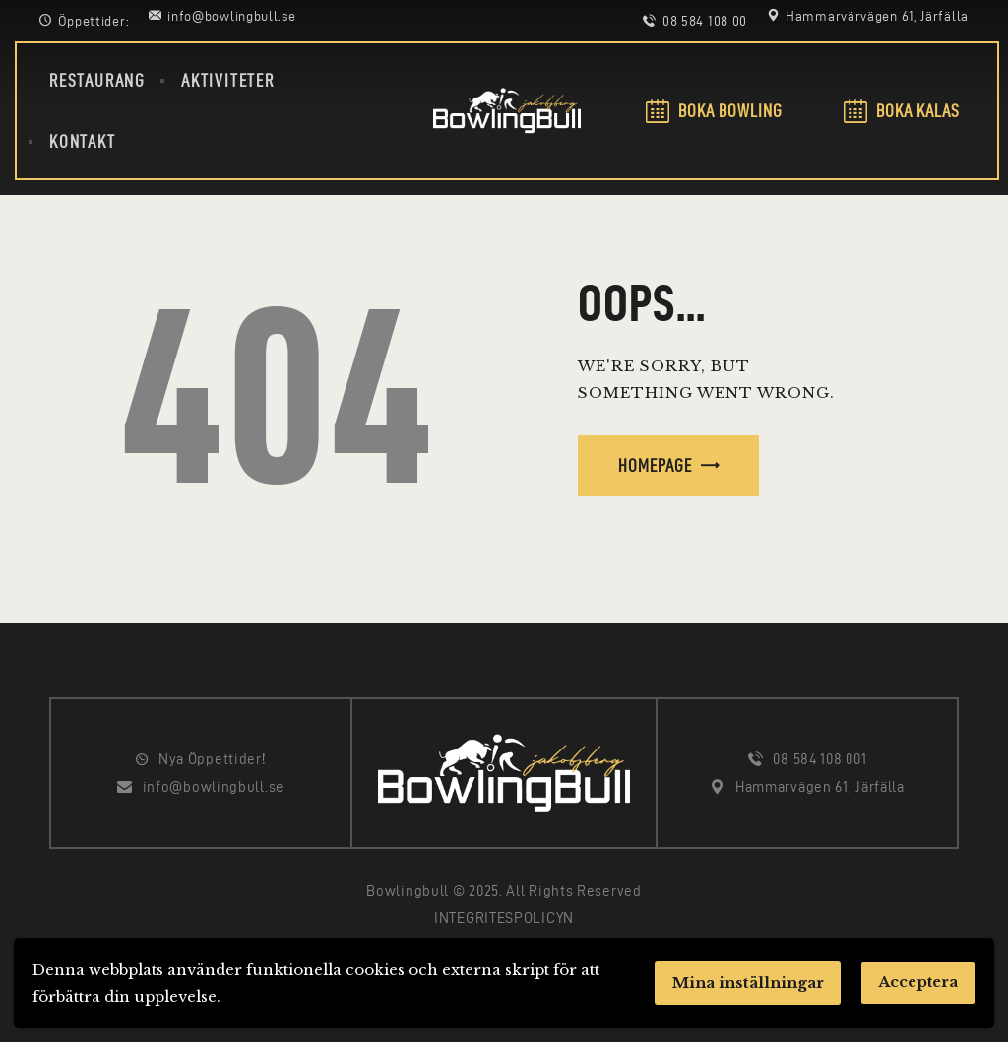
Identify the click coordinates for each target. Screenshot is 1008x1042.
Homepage (655, 465)
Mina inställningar (744, 982)
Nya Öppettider (210, 759)
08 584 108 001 (819, 759)
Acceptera (916, 982)
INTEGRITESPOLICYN (504, 918)
